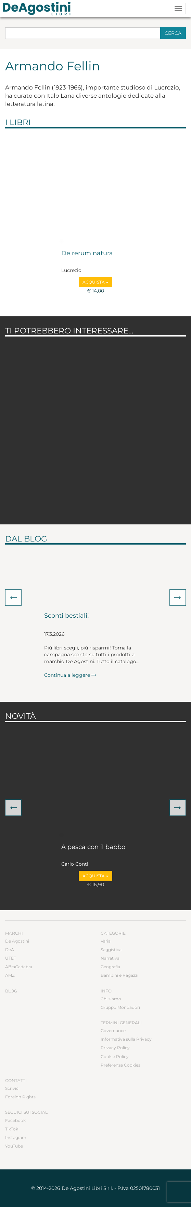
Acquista (95, 282)
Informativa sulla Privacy (126, 1039)
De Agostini (17, 941)
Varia (106, 941)
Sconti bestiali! (66, 616)
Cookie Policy (115, 1056)
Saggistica (111, 949)
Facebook (15, 1120)
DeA (9, 949)
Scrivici (12, 1088)
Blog (11, 990)
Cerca (173, 33)
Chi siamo (111, 998)
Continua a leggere (70, 675)
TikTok (11, 1128)
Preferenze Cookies (120, 1065)
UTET (10, 958)
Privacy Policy (115, 1047)
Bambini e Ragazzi (119, 975)
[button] (13, 597)
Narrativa (110, 958)
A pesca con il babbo (93, 847)
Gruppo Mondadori (120, 1007)
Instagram (15, 1137)
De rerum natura (87, 253)
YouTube (14, 1146)
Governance (113, 1030)
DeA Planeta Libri (39, 8)
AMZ (10, 975)
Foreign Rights (20, 1096)
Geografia (110, 966)
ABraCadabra (18, 966)
